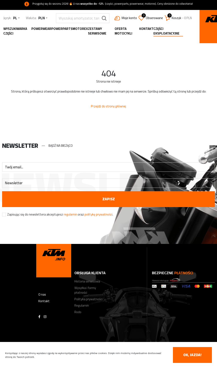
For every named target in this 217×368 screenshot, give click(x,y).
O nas (42, 294)
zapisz (108, 199)
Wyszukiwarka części (15, 31)
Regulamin (81, 305)
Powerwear (41, 28)
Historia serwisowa (87, 281)
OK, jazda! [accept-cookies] (192, 354)
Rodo (77, 312)
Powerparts (61, 28)
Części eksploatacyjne (166, 31)
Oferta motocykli (123, 31)
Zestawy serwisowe (97, 31)
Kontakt (146, 28)
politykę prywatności (99, 214)
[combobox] (16, 18)
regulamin (70, 214)
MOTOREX (80, 28)
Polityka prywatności (88, 299)
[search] (77, 18)
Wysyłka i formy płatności (85, 290)
